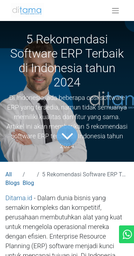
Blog (28, 183)
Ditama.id (18, 198)
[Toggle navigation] (115, 10)
